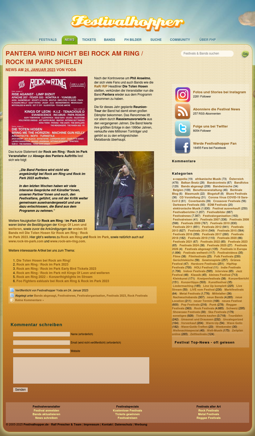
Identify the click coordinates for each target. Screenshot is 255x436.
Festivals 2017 (212, 234)
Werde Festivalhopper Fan (219, 146)
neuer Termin (203, 301)
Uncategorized (233, 319)
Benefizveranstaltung (207, 190)
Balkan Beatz (190, 182)
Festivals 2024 (189, 245)
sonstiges (179, 315)
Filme (177, 256)
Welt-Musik (214, 330)
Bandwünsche (223, 186)
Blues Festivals (236, 193)
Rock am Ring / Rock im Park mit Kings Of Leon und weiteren (62, 273)
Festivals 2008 (239, 219)
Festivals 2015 (227, 230)
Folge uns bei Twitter (219, 129)
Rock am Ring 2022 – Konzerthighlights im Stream (54, 276)
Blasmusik (192, 193)
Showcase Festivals (186, 312)
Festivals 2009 (191, 223)
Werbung (140, 424)
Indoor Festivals (194, 271)
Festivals (48, 39)
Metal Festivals (190, 293)
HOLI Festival (203, 267)
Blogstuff (213, 193)
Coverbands (197, 201)
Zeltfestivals (198, 334)
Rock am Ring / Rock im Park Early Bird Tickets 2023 (56, 268)
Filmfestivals (197, 256)
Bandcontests (216, 182)
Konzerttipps (190, 282)
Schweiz (232, 308)
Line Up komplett (215, 286)
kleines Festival (219, 275)
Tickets (89, 39)
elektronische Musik (187, 208)
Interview (221, 271)
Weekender (223, 326)
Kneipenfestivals (208, 278)
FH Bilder (133, 39)
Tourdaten (235, 315)
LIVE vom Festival (202, 289)
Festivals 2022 (210, 241)
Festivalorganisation (91, 295)
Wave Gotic (234, 323)
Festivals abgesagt (198, 249)
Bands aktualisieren (46, 414)
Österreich (236, 179)
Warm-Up (212, 323)
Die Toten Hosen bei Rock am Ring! (43, 260)
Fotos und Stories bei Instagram (219, 95)
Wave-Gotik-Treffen (194, 326)
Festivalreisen (182, 219)
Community (180, 39)
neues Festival (232, 301)
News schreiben (46, 418)
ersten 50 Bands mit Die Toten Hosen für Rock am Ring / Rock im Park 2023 (48, 233)
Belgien (178, 190)
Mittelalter (219, 293)
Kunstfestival (218, 282)
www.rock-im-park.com (25, 241)
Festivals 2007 (210, 219)
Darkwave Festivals (186, 204)
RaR (97, 86)
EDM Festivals (217, 204)
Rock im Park (99, 237)
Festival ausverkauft (226, 208)
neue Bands (215, 297)
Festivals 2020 (227, 238)
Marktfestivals (234, 289)
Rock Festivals (138, 295)
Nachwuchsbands (185, 297)
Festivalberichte (184, 212)
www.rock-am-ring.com (67, 241)
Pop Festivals (190, 304)
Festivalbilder (216, 212)
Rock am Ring (71, 237)
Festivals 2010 (220, 223)
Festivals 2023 (116, 295)
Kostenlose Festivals (127, 410)
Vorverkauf (188, 323)
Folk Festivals (223, 256)
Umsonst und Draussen (197, 319)
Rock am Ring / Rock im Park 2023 (42, 264)
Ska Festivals (217, 312)
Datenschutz (123, 424)
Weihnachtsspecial (186, 330)
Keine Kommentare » (29, 300)
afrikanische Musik (208, 179)
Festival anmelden (46, 410)
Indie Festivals (231, 267)
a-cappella (180, 179)
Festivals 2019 (198, 238)
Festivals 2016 (183, 234)
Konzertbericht (238, 278)
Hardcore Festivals (204, 263)
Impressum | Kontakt (98, 424)
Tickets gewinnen (127, 414)
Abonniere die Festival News (219, 112)
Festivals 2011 (183, 227)
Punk (212, 304)
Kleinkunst (180, 278)
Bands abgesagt (45, 295)
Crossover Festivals (226, 201)
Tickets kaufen (206, 315)
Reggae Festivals (208, 418)
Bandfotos (241, 182)
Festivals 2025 (217, 245)
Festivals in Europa (233, 249)
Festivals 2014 (198, 230)
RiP (105, 86)
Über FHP (208, 39)
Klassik (196, 275)
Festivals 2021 (183, 241)
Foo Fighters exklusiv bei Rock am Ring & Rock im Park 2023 (62, 281)
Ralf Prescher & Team (66, 424)
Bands (109, 39)
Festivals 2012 (212, 227)
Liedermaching (183, 286)
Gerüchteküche (183, 260)
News (70, 39)
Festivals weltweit (195, 252)
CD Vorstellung (190, 197)
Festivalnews (67, 295)
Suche (156, 39)
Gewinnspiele (211, 260)
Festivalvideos (227, 252)
